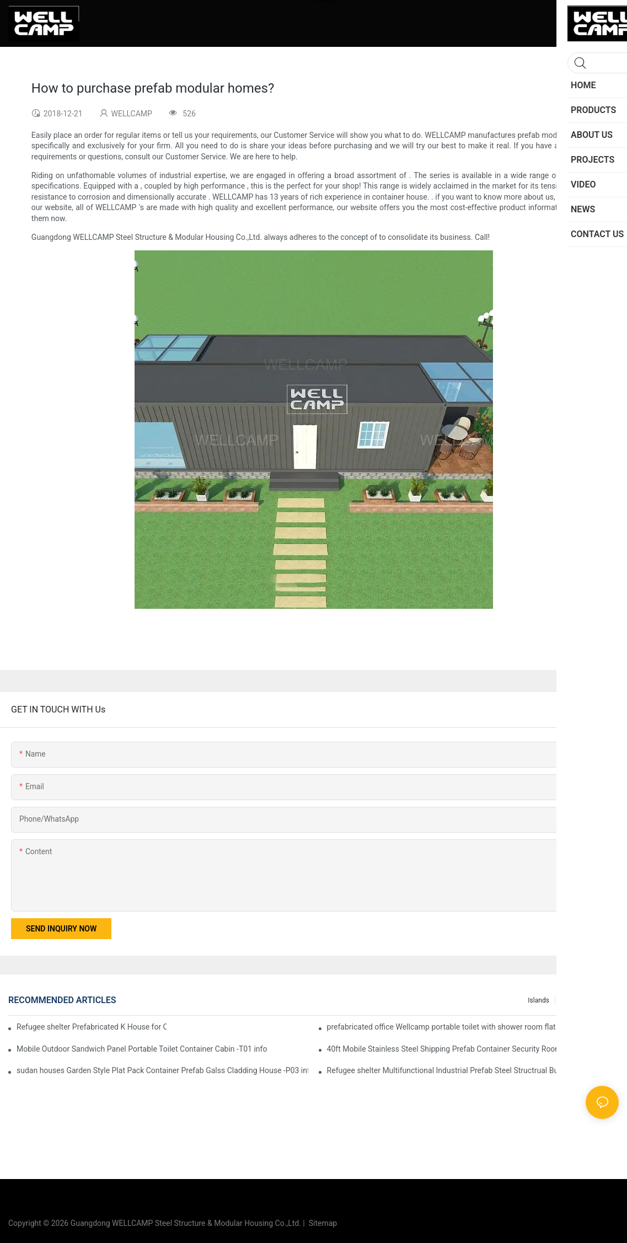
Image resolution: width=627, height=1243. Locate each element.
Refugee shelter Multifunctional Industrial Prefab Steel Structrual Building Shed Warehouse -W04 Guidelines (473, 1070)
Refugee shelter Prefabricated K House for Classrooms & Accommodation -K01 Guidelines (92, 1026)
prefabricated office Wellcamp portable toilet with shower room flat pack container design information (473, 1026)
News (605, 1000)
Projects (573, 1000)
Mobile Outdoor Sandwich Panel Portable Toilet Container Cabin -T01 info (142, 1048)
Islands (538, 1000)
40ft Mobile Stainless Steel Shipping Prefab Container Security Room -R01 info (460, 1048)
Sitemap (321, 1223)
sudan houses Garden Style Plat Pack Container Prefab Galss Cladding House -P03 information (162, 1070)
